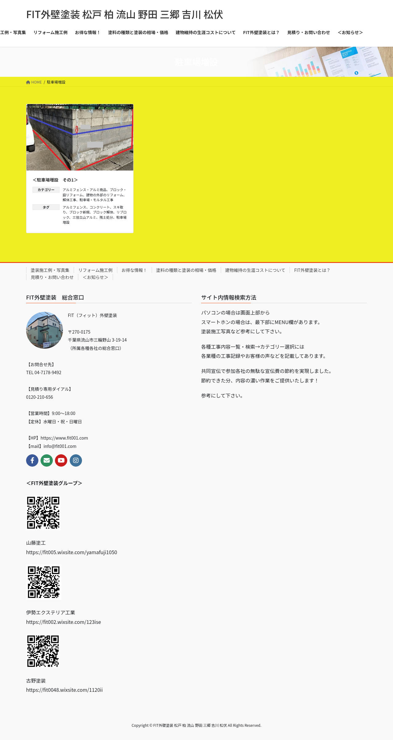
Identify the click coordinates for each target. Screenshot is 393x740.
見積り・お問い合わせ (52, 277)
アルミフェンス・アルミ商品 (85, 189)
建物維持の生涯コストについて (255, 270)
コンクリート (100, 207)
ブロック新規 (79, 211)
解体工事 (69, 199)
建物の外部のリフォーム (104, 194)
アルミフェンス (74, 207)
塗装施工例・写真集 (50, 270)
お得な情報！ (134, 270)
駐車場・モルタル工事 (96, 199)
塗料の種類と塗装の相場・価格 (186, 270)
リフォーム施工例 (95, 270)
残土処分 (106, 217)
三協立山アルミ (84, 217)
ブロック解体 (103, 211)
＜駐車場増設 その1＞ (55, 180)
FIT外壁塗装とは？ (312, 270)
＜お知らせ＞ (95, 277)
